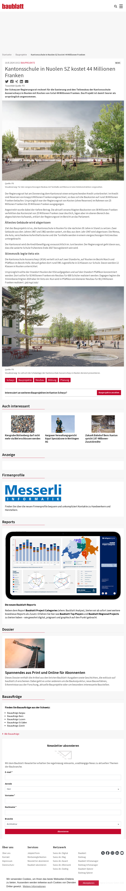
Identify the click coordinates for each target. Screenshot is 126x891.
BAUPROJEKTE (28, 62)
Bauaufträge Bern (15, 716)
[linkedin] (117, 853)
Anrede (8, 783)
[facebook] (107, 853)
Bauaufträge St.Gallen (17, 722)
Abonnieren (63, 831)
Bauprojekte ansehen (109, 392)
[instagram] (112, 853)
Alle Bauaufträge (10, 733)
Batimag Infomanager (88, 865)
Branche (9, 818)
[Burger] (121, 6)
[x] (103, 853)
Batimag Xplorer (85, 872)
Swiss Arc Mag (59, 857)
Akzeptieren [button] (88, 883)
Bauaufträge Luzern (16, 719)
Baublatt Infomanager (88, 861)
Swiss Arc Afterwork (62, 865)
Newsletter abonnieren (38, 861)
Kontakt (6, 857)
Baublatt (82, 853)
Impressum (7, 861)
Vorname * (10, 795)
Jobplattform (33, 853)
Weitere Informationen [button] (34, 886)
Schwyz (10, 380)
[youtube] (122, 853)
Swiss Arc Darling (60, 868)
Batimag (82, 857)
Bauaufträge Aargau (16, 713)
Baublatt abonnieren (36, 865)
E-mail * (9, 772)
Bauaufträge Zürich (16, 725)
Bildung (52, 380)
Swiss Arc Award (60, 861)
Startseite (7, 54)
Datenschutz (8, 865)
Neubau (40, 380)
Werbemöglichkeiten (36, 857)
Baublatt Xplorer (85, 868)
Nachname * (11, 807)
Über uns (6, 853)
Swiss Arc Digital (60, 853)
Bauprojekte (21, 54)
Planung (64, 380)
